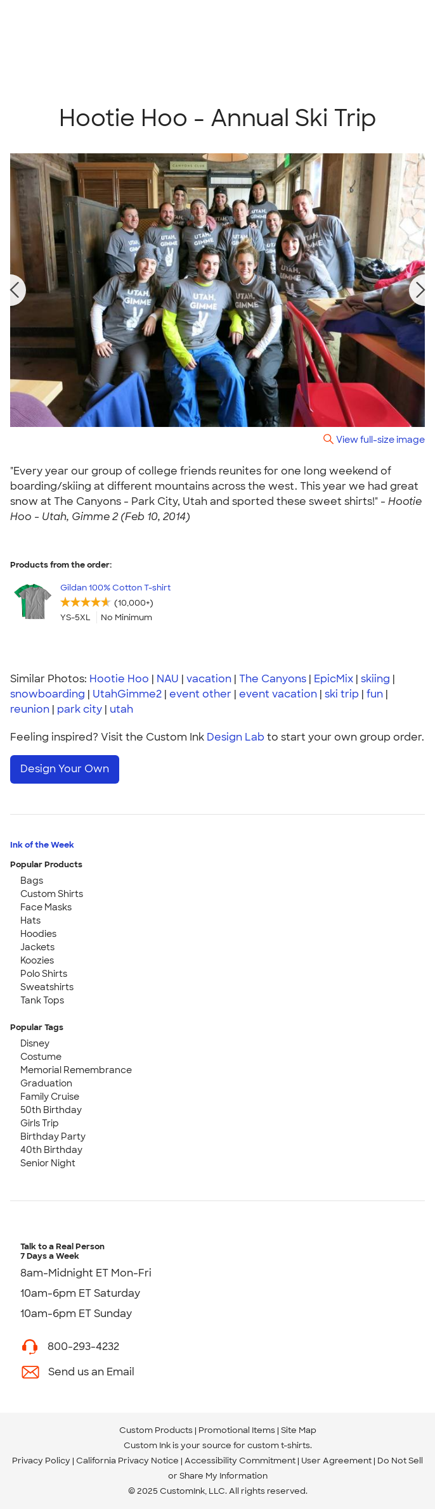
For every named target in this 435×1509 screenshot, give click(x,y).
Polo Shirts (43, 973)
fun (375, 694)
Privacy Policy (41, 1460)
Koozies (37, 960)
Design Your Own (64, 768)
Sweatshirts (47, 987)
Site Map (298, 1430)
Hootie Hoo (119, 678)
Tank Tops (42, 1000)
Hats (30, 920)
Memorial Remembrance (76, 1070)
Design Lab (235, 737)
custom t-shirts (278, 1445)
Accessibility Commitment (240, 1460)
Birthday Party (53, 1136)
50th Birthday (51, 1110)
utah (121, 709)
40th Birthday (51, 1150)
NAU (168, 678)
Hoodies (38, 933)
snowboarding (47, 694)
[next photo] (421, 290)
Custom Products (156, 1430)
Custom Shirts (51, 894)
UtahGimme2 (127, 694)
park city (79, 709)
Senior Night (47, 1163)
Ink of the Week (42, 844)
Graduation (46, 1083)
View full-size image (380, 439)
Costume (41, 1056)
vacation (208, 678)
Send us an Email (91, 1371)
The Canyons (272, 678)
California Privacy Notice (127, 1460)
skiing (375, 678)
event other (200, 694)
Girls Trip (39, 1123)
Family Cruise (49, 1096)
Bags (31, 880)
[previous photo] (15, 290)
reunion (29, 709)
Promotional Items (236, 1430)
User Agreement (336, 1460)
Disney (34, 1043)
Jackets (37, 947)
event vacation (278, 694)
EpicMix (333, 678)
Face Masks (46, 907)
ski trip (342, 694)
